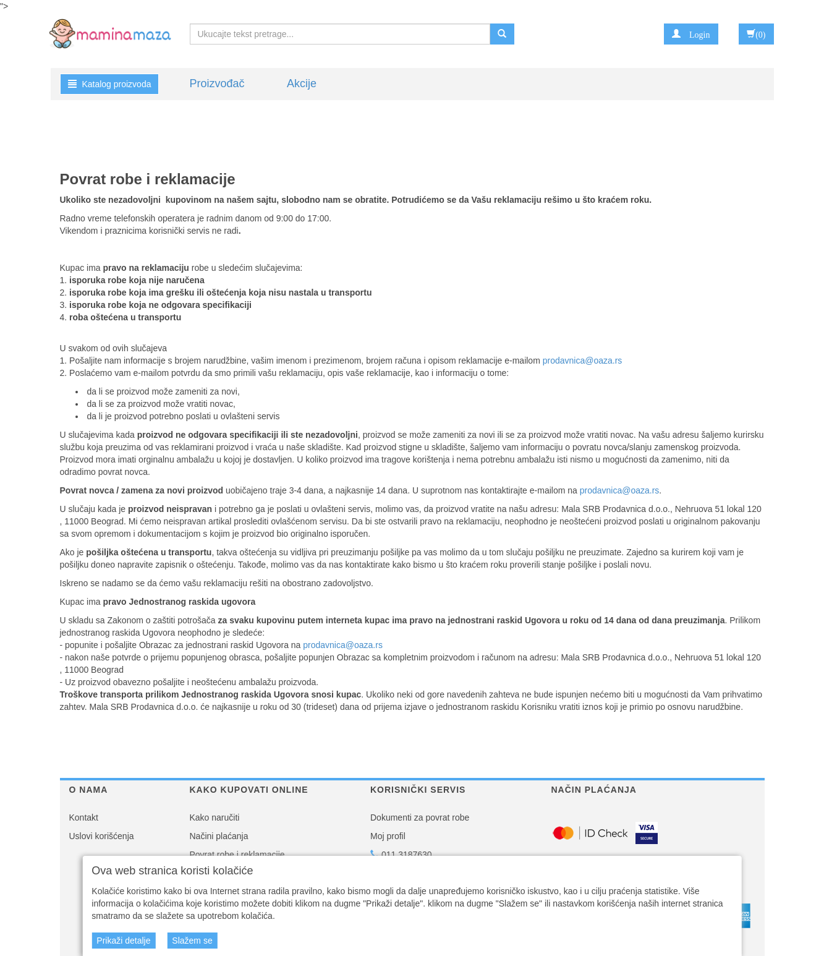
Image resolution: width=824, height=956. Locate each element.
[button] (691, 34)
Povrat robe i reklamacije (237, 855)
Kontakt (83, 817)
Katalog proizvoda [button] (109, 84)
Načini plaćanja (219, 836)
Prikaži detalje (123, 940)
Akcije (301, 83)
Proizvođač (217, 83)
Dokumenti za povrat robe (419, 817)
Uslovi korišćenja (101, 836)
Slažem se (192, 940)
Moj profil (388, 836)
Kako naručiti (215, 817)
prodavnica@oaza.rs (582, 360)
